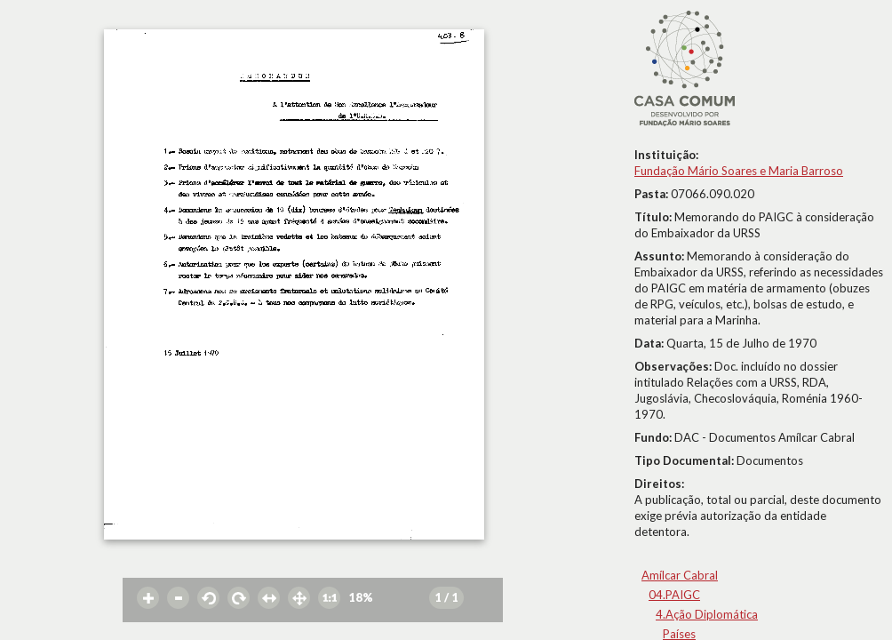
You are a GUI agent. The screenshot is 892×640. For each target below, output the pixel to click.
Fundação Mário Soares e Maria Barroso (738, 171)
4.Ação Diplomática (707, 614)
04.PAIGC (674, 595)
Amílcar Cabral (679, 575)
